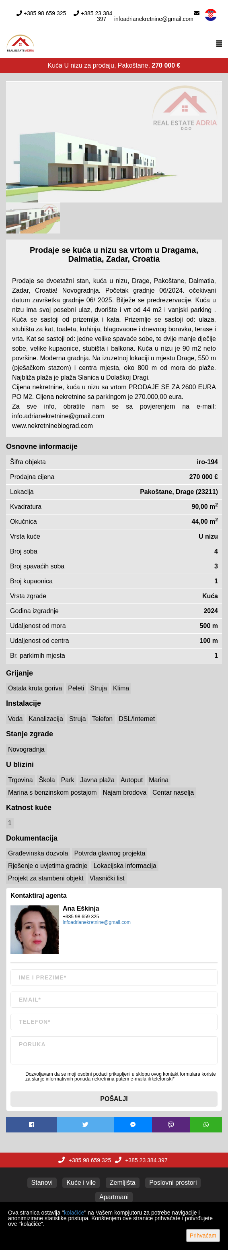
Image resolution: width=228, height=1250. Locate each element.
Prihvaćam (203, 1235)
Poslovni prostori (173, 1182)
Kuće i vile (81, 1182)
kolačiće (74, 1212)
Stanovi (42, 1182)
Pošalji (113, 1098)
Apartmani (114, 1197)
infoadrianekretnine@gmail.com (153, 19)
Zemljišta (123, 1182)
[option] (33, 217)
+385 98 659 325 (45, 13)
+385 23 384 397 (96, 16)
